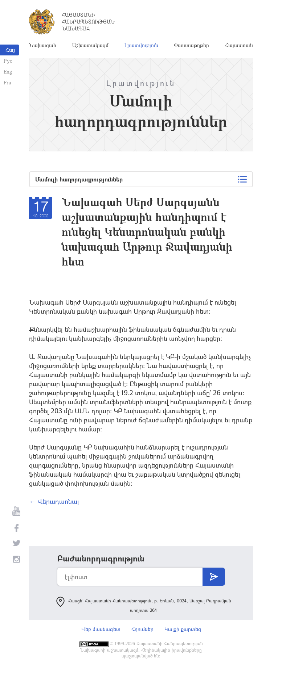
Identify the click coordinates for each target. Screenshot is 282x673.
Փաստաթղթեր (191, 45)
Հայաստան (239, 45)
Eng (8, 71)
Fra (7, 82)
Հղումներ (142, 629)
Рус (8, 60)
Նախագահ (42, 45)
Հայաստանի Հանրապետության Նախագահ (88, 21)
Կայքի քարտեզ (182, 629)
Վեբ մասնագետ (100, 629)
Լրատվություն (141, 45)
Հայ (10, 49)
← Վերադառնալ (54, 501)
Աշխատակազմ (90, 45)
